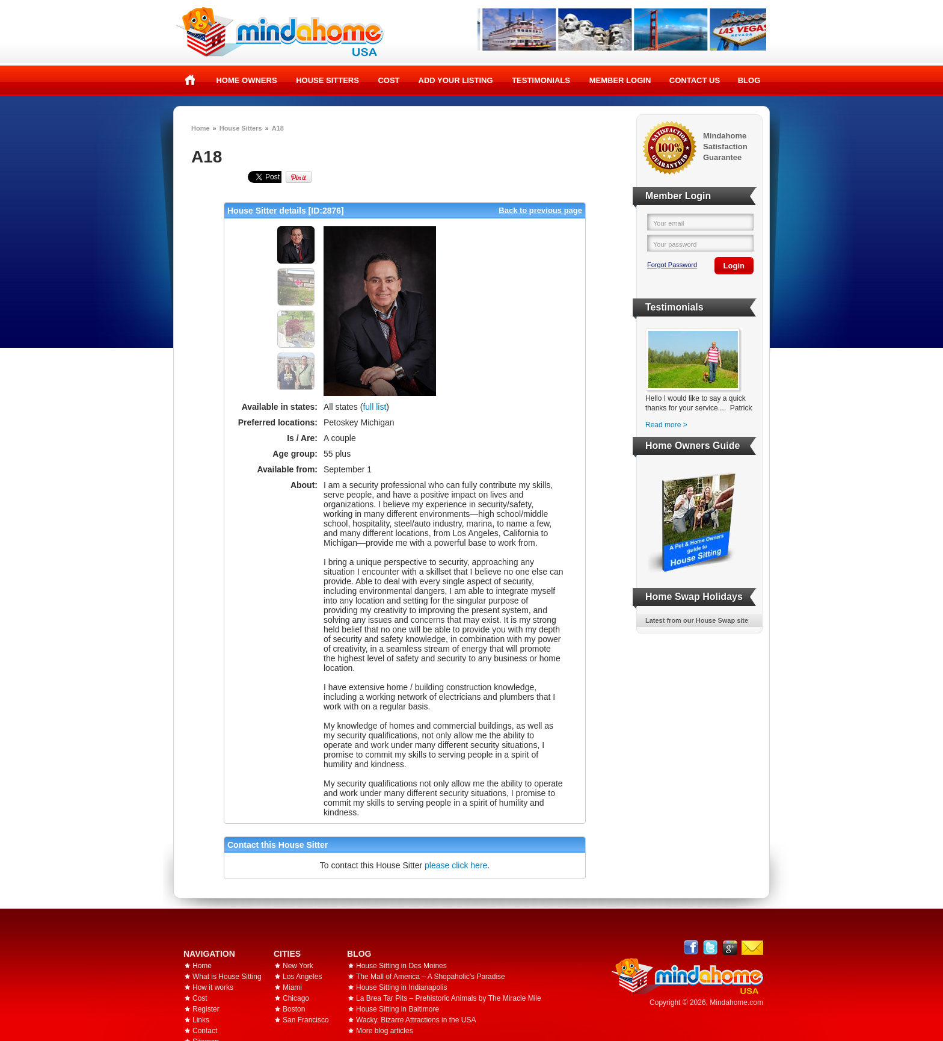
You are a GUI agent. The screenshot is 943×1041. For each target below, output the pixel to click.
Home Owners (246, 80)
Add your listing (456, 80)
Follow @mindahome (710, 947)
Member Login (620, 80)
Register (206, 1009)
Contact (204, 1031)
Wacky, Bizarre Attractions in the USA (416, 1020)
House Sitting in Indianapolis (401, 987)
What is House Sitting (227, 976)
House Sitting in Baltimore (397, 1009)
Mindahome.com (736, 1002)
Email (752, 948)
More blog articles (384, 1031)
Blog (749, 80)
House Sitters (327, 80)
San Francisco (306, 1020)
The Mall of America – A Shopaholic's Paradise (430, 976)
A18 (278, 128)
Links (200, 1020)
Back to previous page (540, 210)
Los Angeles (302, 976)
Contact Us (694, 80)
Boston (294, 1009)
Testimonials (541, 80)
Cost (388, 80)
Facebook (691, 947)
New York (298, 966)
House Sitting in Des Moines (401, 966)
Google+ (729, 947)
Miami (292, 987)
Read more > (666, 425)
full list (374, 407)
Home (190, 80)
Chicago (296, 998)
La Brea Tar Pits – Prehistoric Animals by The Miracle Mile (448, 998)
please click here (456, 865)
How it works (212, 987)
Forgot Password (672, 264)
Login (734, 265)
